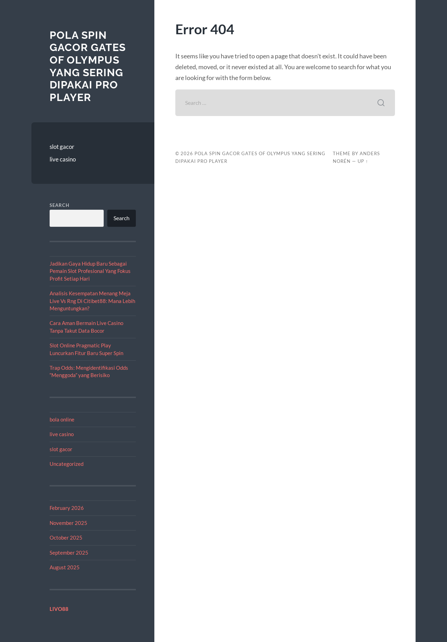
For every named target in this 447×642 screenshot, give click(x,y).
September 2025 (69, 552)
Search (59, 205)
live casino (63, 159)
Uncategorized (66, 464)
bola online (62, 419)
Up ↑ (363, 161)
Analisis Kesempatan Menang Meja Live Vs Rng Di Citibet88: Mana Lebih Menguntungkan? (92, 300)
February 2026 (67, 508)
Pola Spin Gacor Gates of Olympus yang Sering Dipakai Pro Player (88, 66)
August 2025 (65, 567)
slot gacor (62, 146)
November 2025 (68, 523)
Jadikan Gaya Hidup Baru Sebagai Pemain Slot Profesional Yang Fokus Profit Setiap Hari (90, 271)
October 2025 (66, 537)
